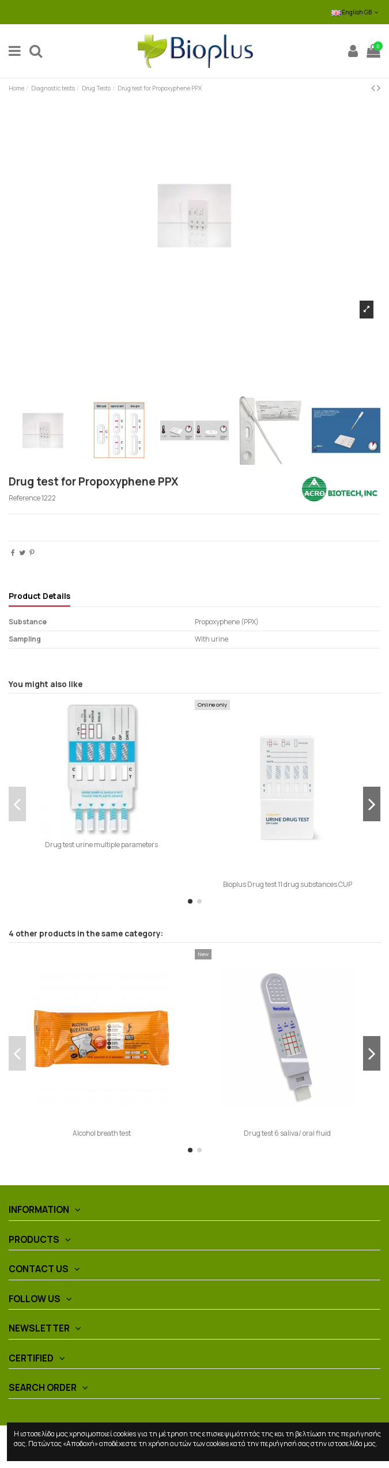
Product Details (39, 596)
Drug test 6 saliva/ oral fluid (287, 1133)
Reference (24, 498)
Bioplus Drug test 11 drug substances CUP (287, 884)
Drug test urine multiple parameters (101, 844)
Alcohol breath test (102, 1133)
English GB (355, 12)
